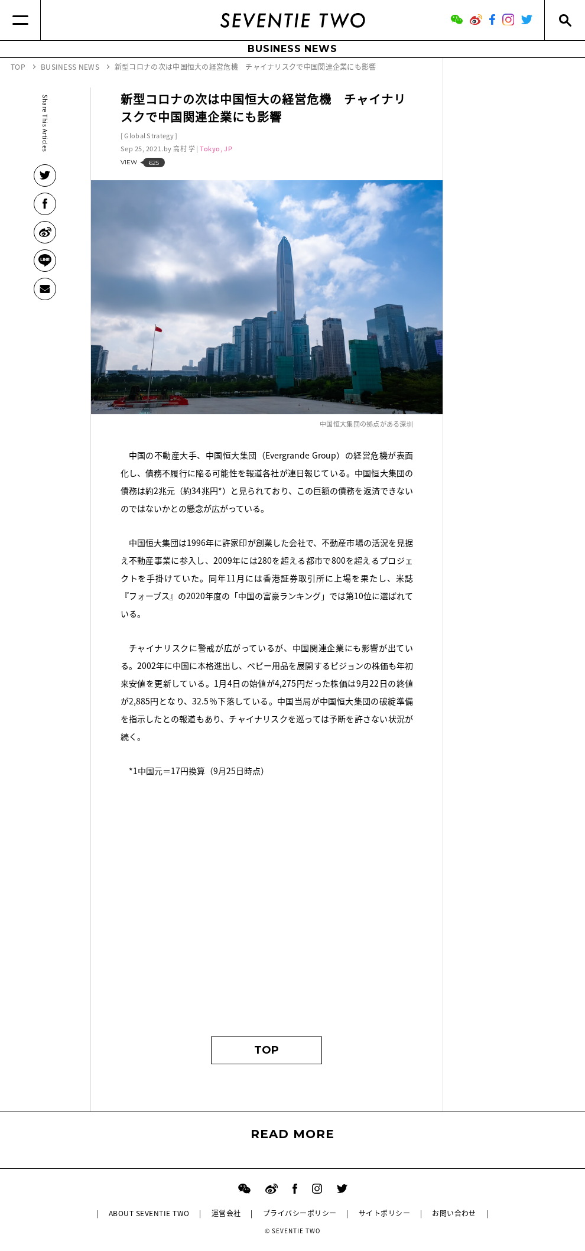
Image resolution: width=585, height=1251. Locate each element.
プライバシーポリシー (300, 1213)
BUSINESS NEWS (292, 48)
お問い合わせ (454, 1213)
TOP (266, 1050)
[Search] (564, 20)
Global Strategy (149, 136)
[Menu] (20, 20)
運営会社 (226, 1213)
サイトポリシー (384, 1213)
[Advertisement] (267, 912)
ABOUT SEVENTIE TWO (149, 1213)
